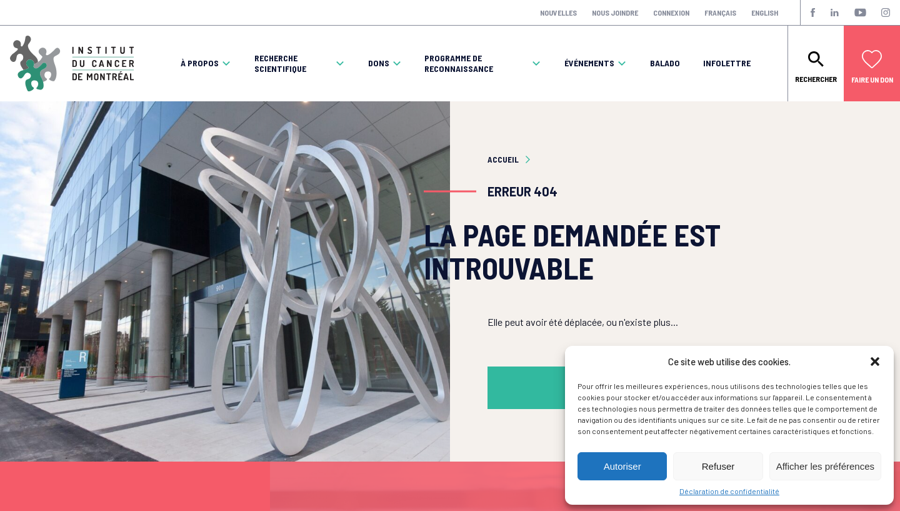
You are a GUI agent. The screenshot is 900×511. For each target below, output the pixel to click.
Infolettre (727, 63)
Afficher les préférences (825, 466)
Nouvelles (558, 12)
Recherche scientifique (280, 63)
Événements (589, 63)
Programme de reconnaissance (458, 63)
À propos (200, 63)
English (764, 12)
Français (720, 12)
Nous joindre (615, 12)
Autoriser (622, 466)
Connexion (671, 12)
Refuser (718, 466)
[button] (875, 361)
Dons (378, 63)
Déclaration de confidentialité (729, 491)
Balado (665, 63)
